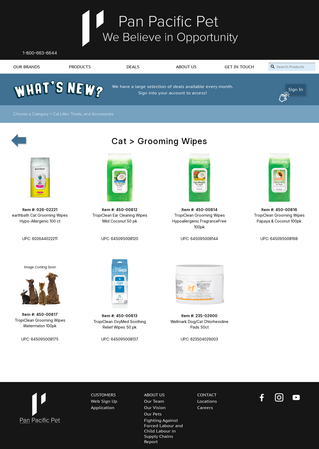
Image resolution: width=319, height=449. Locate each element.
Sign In (295, 89)
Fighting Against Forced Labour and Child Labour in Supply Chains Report (163, 431)
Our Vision (155, 407)
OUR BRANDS (26, 66)
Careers (205, 407)
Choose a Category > (33, 114)
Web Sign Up (104, 401)
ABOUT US (186, 66)
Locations (207, 401)
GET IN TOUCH (239, 66)
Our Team (154, 401)
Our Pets (153, 414)
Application (102, 407)
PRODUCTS (80, 66)
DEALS (133, 66)
